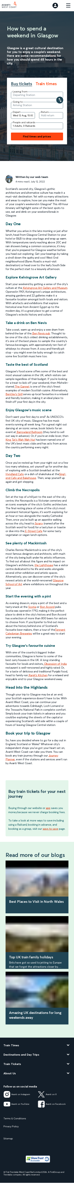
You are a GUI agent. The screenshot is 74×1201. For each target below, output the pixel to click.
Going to (18, 101)
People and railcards (24, 122)
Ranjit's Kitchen (37, 675)
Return (44, 112)
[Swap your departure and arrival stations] (59, 100)
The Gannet (22, 386)
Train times (46, 84)
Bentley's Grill (14, 394)
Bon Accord (47, 607)
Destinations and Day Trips (21, 1054)
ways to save (50, 828)
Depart (16, 112)
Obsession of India (55, 663)
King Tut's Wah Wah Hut (20, 439)
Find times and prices (37, 136)
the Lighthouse (44, 565)
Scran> (38, 523)
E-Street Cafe (33, 531)
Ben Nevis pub (41, 333)
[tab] (23, 84)
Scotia (32, 607)
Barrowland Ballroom (29, 432)
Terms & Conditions (14, 1118)
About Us (9, 1073)
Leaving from (20, 91)
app (48, 808)
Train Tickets (12, 1064)
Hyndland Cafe (15, 474)
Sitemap (8, 1138)
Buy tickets (21, 84)
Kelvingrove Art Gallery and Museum (45, 288)
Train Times (11, 1045)
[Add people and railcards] (37, 126)
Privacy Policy (11, 1126)
